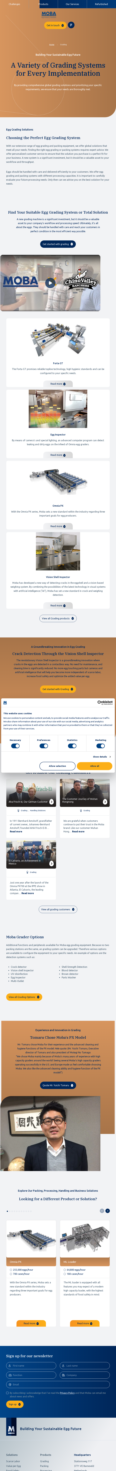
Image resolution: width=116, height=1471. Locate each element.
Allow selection (57, 766)
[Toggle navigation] (106, 14)
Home (51, 36)
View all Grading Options (22, 1001)
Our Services (72, 4)
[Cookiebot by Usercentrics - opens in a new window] (100, 703)
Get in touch (88, 15)
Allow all (94, 766)
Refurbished (101, 4)
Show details (100, 756)
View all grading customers (55, 901)
